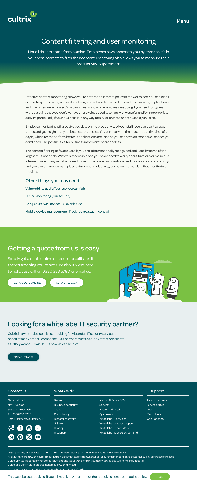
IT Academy (154, 414)
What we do (64, 390)
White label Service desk (114, 428)
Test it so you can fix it (55, 188)
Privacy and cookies (28, 452)
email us (82, 271)
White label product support (116, 423)
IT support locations (20, 469)
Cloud (57, 409)
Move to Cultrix (75, 469)
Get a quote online (27, 282)
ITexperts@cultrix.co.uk (30, 418)
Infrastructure (69, 452)
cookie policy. (137, 476)
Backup (58, 400)
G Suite (58, 423)
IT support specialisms (50, 469)
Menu (183, 21)
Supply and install (109, 409)
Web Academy (155, 418)
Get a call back (17, 400)
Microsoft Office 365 (112, 400)
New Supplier (16, 404)
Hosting (58, 428)
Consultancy (61, 414)
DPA (55, 452)
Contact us (17, 390)
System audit (107, 414)
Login (150, 409)
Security (104, 404)
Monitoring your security (47, 196)
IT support (60, 432)
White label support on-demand (118, 432)
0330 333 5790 (21, 414)
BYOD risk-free (53, 203)
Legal (11, 452)
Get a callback (66, 282)
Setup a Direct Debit (20, 409)
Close (160, 476)
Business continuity (66, 404)
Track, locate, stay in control (67, 211)
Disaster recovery (65, 418)
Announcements (157, 400)
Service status (155, 404)
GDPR (46, 452)
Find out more (23, 357)
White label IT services (112, 418)
